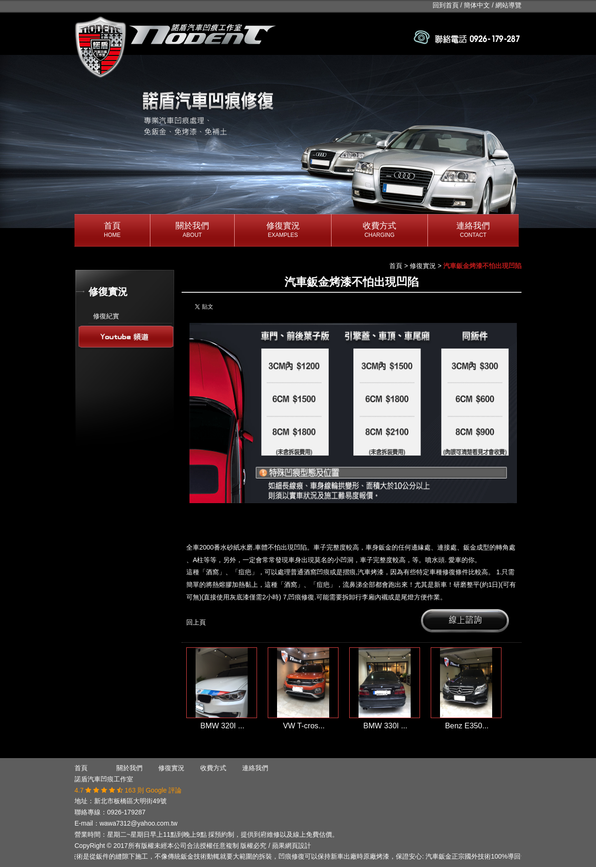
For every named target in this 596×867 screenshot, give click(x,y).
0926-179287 (126, 812)
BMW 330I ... (385, 725)
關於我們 (192, 230)
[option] (298, 141)
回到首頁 (446, 5)
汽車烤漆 (371, 572)
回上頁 (196, 622)
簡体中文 (477, 5)
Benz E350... (467, 725)
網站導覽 (508, 5)
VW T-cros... (304, 725)
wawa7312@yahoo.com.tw (139, 823)
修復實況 (283, 230)
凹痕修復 (301, 597)
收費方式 (379, 230)
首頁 (112, 230)
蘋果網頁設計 (291, 845)
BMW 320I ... (222, 725)
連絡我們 (473, 230)
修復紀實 (106, 316)
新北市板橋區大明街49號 (130, 801)
